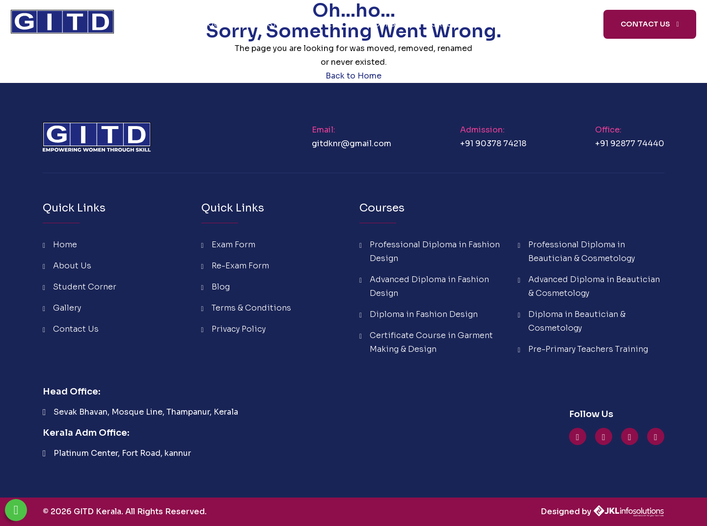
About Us (219, 24)
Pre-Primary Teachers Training (583, 349)
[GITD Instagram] (603, 437)
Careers (448, 24)
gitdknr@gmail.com (351, 143)
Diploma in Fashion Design (418, 314)
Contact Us (71, 329)
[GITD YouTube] (577, 437)
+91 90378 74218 (493, 143)
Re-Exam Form (235, 266)
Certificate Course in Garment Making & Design (426, 342)
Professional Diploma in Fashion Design (429, 251)
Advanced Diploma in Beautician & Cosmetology (589, 286)
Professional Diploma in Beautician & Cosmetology (576, 251)
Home (159, 24)
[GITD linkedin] (655, 437)
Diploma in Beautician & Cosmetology (571, 321)
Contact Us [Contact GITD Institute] (650, 24)
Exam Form (228, 244)
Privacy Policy (233, 329)
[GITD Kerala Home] (62, 24)
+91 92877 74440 (629, 143)
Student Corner (305, 24)
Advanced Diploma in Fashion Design (424, 286)
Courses (387, 24)
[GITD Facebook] (629, 437)
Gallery (62, 308)
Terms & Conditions (246, 308)
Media (554, 24)
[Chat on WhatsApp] (16, 510)
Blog (502, 24)
